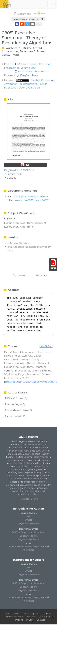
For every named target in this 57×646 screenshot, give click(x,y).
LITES (28, 543)
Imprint (19, 620)
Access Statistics (18, 243)
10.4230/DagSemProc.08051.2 (30, 196)
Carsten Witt (10, 54)
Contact (41, 620)
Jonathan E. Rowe (32, 51)
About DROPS (46, 616)
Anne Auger (10, 51)
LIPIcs (28, 516)
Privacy (29, 620)
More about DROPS (28, 499)
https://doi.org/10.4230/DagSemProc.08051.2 (30, 381)
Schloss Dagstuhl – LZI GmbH (36, 613)
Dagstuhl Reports (28, 536)
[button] (38, 24)
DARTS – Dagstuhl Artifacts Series (28, 532)
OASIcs (28, 520)
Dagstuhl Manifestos (28, 539)
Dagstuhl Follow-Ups (28, 523)
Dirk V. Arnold (32, 48)
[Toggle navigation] (51, 4)
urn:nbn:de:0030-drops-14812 (31, 200)
